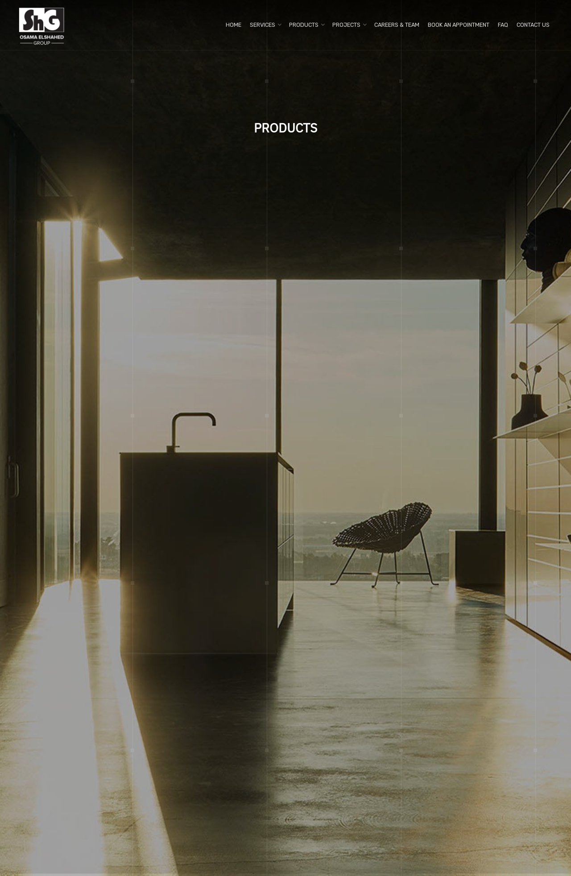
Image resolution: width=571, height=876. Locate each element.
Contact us (533, 24)
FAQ (503, 24)
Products (304, 24)
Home (233, 24)
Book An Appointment (458, 24)
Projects (346, 24)
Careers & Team (396, 24)
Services (262, 24)
